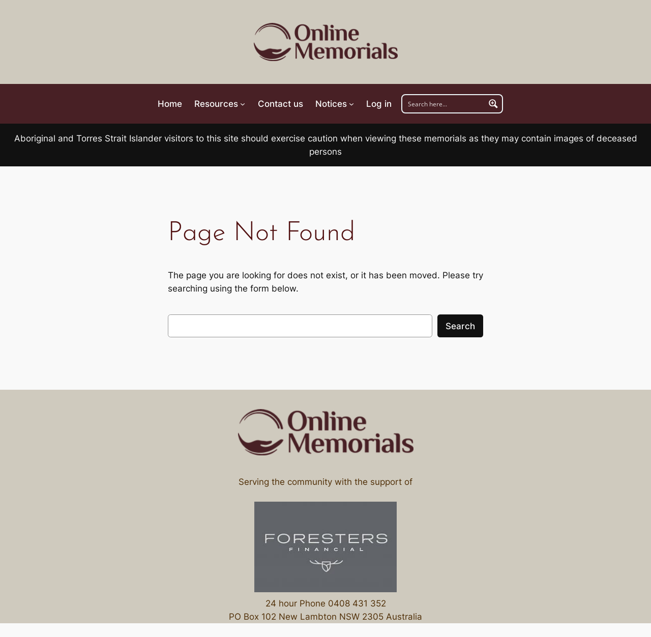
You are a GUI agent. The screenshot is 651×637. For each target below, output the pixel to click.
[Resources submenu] (219, 104)
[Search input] (444, 104)
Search (460, 326)
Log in (379, 104)
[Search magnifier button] (493, 103)
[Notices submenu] (334, 104)
